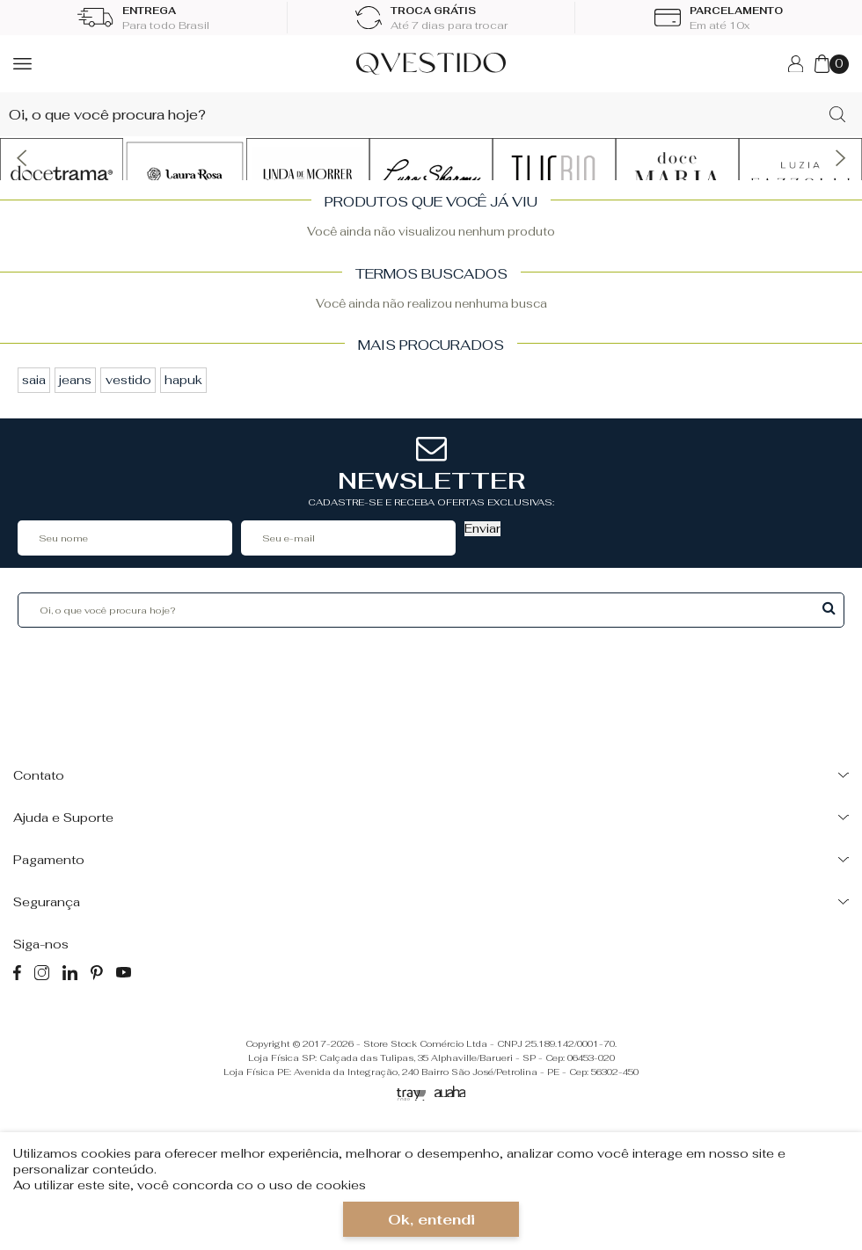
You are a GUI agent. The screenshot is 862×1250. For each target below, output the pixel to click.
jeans (75, 380)
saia (34, 380)
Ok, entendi (431, 1219)
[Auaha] (450, 1093)
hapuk (183, 380)
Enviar (482, 528)
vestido (128, 380)
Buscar (829, 607)
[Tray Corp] (411, 1094)
